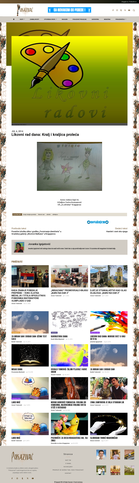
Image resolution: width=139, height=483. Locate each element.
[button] (133, 10)
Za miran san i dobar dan (102, 369)
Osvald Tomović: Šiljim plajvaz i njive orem (69, 370)
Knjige (92, 286)
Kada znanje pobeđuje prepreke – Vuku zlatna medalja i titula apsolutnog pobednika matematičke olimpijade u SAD (29, 295)
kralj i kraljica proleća (29, 214)
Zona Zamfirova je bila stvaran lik (107, 402)
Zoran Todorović (17, 303)
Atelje (53, 286)
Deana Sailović (95, 440)
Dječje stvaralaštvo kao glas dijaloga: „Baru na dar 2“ (108, 291)
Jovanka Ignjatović (39, 244)
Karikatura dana (59, 336)
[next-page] (16, 307)
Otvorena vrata (95, 332)
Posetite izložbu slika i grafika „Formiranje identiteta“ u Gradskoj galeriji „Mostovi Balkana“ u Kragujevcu (36, 232)
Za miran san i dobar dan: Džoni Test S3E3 (29, 338)
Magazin (54, 365)
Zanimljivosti (15, 332)
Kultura (54, 398)
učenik (48, 214)
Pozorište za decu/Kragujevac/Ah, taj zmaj (69, 439)
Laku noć (16, 402)
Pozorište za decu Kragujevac (60, 443)
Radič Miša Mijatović (57, 339)
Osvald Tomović (56, 374)
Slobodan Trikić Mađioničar (104, 437)
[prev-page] (13, 307)
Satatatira (54, 332)
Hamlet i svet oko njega (116, 231)
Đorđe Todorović (17, 341)
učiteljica (55, 214)
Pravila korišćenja (78, 482)
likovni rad (41, 214)
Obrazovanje (15, 286)
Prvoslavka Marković (18, 372)
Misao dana (17, 369)
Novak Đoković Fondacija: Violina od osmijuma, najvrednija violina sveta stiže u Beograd (68, 405)
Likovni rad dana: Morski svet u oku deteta (107, 338)
